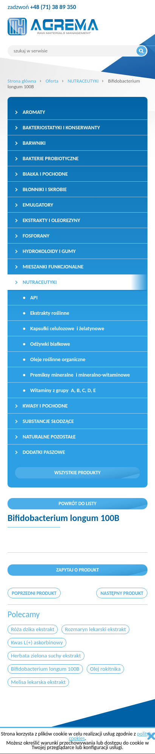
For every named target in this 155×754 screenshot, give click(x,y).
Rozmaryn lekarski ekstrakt (95, 629)
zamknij (151, 736)
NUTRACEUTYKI (83, 81)
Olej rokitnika (105, 668)
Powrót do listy (77, 503)
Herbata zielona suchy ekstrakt (46, 655)
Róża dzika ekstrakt (32, 629)
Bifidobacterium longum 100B (45, 668)
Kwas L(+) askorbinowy (37, 642)
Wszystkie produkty (77, 472)
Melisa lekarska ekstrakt (38, 682)
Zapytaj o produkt (77, 570)
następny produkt (121, 593)
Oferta (52, 81)
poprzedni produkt (34, 593)
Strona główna (22, 81)
